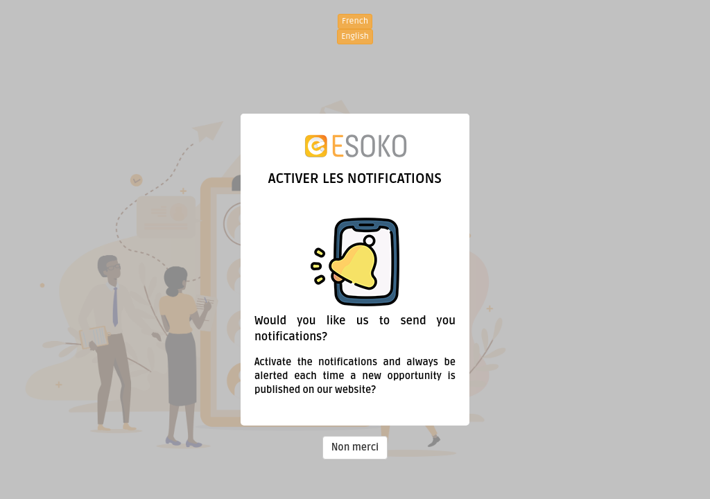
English (355, 36)
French (355, 21)
